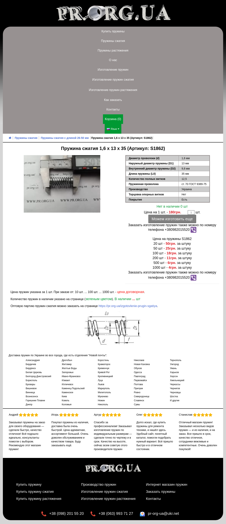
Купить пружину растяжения (38, 499)
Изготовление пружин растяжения (113, 90)
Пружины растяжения (113, 50)
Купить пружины (113, 31)
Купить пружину (29, 484)
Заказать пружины (160, 492)
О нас (113, 60)
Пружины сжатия (113, 41)
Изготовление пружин (113, 69)
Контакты (113, 109)
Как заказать (113, 100)
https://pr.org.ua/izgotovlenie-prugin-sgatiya (128, 306)
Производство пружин (98, 484)
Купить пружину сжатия (35, 492)
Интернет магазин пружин (166, 484)
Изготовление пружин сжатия (113, 79)
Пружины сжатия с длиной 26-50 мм (65, 137)
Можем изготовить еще (172, 219)
